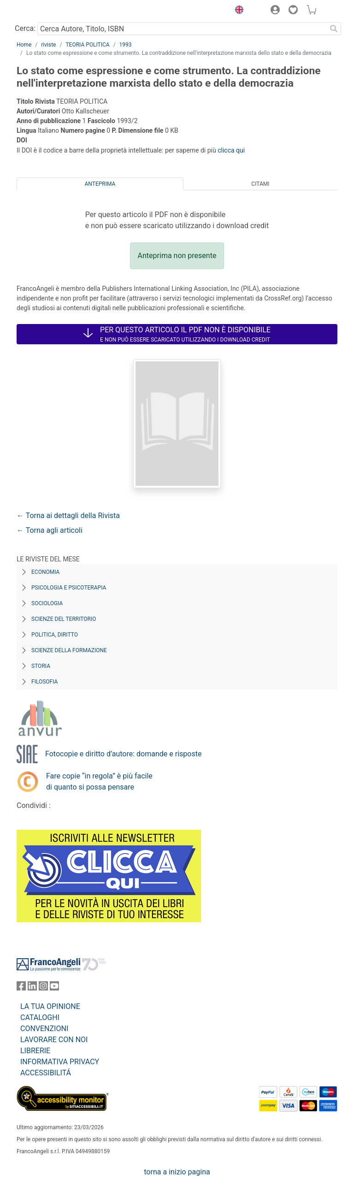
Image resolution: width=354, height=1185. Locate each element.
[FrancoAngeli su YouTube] (54, 988)
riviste (48, 44)
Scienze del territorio (63, 619)
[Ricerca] (333, 28)
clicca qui (231, 150)
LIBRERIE (35, 1050)
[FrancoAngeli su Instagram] (43, 988)
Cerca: (25, 28)
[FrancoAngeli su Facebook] (21, 988)
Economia (45, 572)
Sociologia (47, 603)
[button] (237, 11)
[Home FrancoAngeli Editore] (48, 11)
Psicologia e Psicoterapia (68, 587)
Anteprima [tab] (100, 184)
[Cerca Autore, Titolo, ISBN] (181, 28)
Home (24, 44)
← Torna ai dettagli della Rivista (68, 515)
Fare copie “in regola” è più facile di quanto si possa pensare (99, 781)
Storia (40, 666)
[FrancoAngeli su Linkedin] (32, 988)
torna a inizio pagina (177, 1171)
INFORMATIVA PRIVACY (59, 1061)
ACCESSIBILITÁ (45, 1072)
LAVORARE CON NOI (54, 1039)
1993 (125, 44)
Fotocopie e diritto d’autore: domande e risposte (123, 753)
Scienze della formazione (69, 650)
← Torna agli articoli (50, 530)
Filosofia (44, 681)
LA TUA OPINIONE (50, 1006)
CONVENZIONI (44, 1028)
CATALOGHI (39, 1017)
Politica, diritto (54, 634)
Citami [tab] (260, 184)
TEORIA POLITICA (87, 44)
